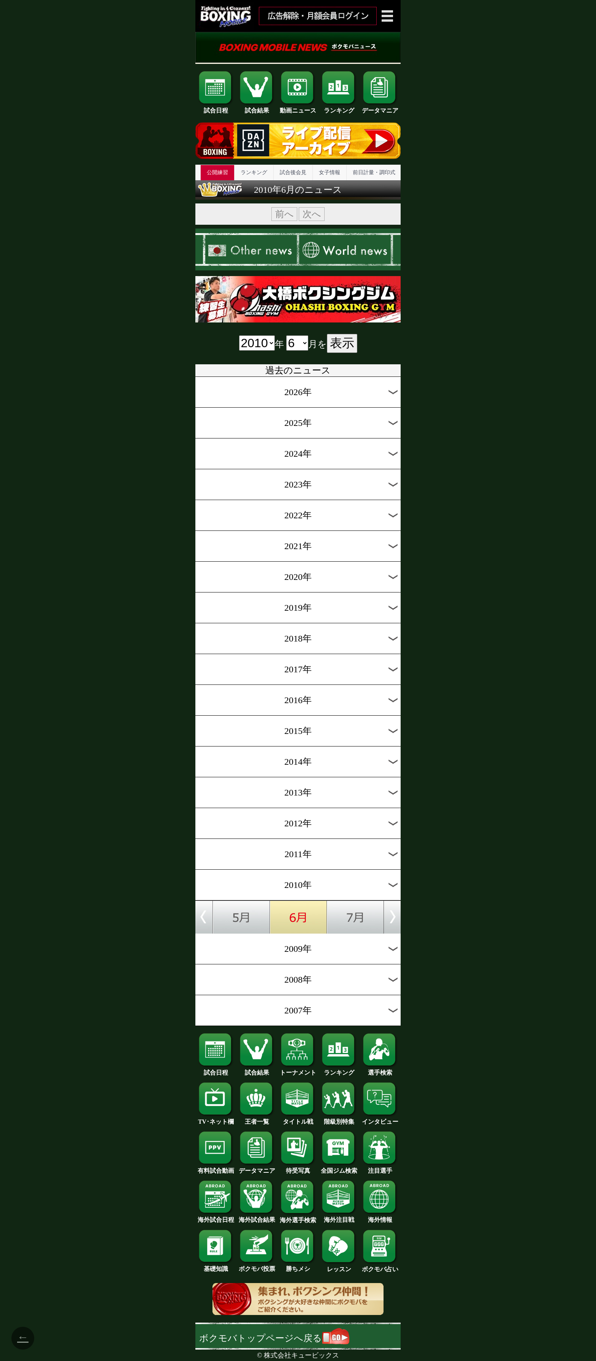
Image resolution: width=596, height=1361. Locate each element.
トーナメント (298, 1070)
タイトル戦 (298, 1119)
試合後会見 (293, 172)
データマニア (380, 108)
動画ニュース (298, 108)
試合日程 (216, 108)
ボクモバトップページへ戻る (274, 1338)
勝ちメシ (298, 1266)
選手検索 (380, 1070)
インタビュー (380, 1119)
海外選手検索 (298, 1217)
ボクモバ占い (380, 1266)
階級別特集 (339, 1119)
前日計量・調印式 (374, 172)
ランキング (339, 108)
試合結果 (257, 108)
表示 (342, 343)
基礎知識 (216, 1266)
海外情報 (380, 1217)
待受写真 (298, 1168)
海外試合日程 (216, 1217)
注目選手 (380, 1168)
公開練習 (217, 172)
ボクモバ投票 (257, 1266)
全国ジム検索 (339, 1168)
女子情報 (329, 172)
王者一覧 (257, 1119)
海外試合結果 (257, 1217)
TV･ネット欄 (216, 1119)
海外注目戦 (339, 1217)
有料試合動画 (216, 1168)
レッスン (339, 1266)
